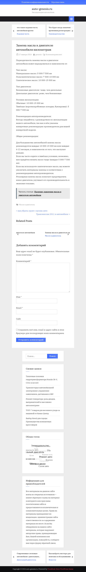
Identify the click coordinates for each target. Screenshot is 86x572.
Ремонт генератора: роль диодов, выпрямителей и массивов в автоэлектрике (40, 402)
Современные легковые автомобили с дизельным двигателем (28, 555)
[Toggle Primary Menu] (71, 19)
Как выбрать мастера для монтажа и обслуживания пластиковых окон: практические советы (60, 555)
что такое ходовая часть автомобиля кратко (27, 29)
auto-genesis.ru (42, 9)
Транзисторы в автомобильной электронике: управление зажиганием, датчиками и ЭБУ (40, 390)
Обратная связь (57, 2)
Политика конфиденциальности (35, 2)
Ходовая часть (23, 34)
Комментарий (23, 261)
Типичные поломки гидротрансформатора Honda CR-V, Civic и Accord (42, 379)
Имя (19, 297)
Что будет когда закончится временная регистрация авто (62, 29)
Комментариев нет (54, 54)
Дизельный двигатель (27, 560)
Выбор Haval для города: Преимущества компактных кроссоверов (38, 421)
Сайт (18, 319)
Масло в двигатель (27, 205)
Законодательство (57, 34)
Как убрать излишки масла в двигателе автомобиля (43, 232)
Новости (53, 560)
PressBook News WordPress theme (60, 569)
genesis (38, 54)
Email (19, 308)
